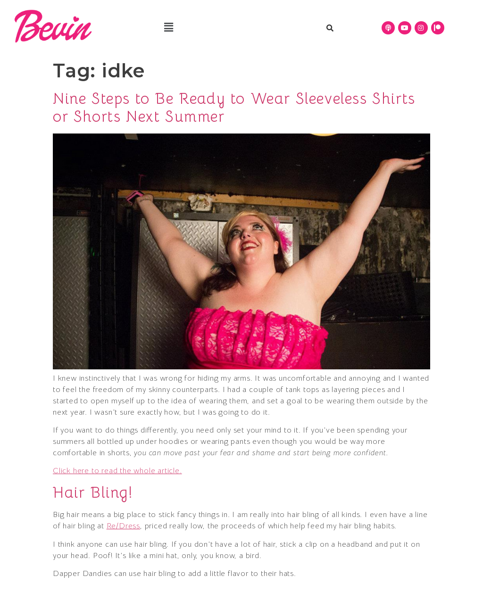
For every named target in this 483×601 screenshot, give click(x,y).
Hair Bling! (93, 492)
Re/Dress (123, 526)
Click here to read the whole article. (117, 471)
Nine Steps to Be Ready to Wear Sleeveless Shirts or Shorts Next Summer (234, 107)
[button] (169, 28)
